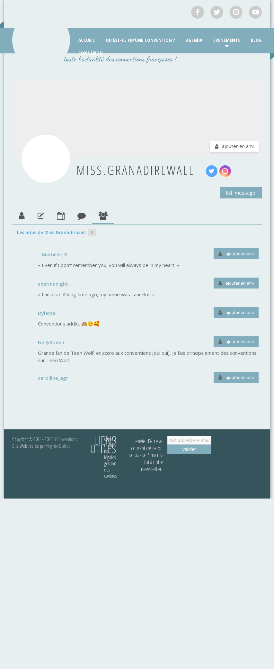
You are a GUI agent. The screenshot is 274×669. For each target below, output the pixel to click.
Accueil (86, 40)
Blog (256, 40)
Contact (110, 438)
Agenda (194, 40)
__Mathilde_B (52, 254)
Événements (226, 40)
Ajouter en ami (238, 146)
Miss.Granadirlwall (135, 170)
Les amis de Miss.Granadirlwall (56, 232)
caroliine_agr (53, 378)
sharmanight (53, 283)
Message (244, 192)
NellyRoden (51, 342)
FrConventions (65, 439)
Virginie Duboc (58, 446)
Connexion (90, 53)
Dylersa (47, 313)
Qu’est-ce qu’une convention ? (140, 40)
